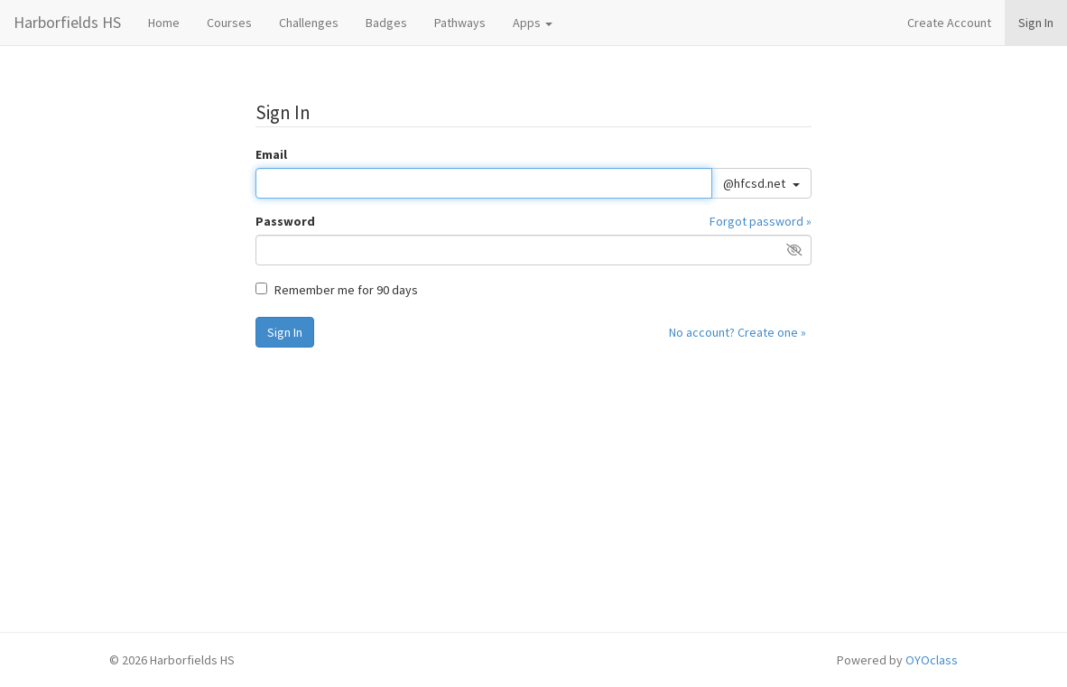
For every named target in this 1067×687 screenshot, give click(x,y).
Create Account (949, 22)
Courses (229, 22)
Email (271, 154)
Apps (532, 22)
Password (285, 221)
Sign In (1035, 22)
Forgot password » (761, 221)
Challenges (309, 22)
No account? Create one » (737, 332)
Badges (386, 22)
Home (164, 22)
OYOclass (931, 660)
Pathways (460, 22)
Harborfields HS (67, 22)
